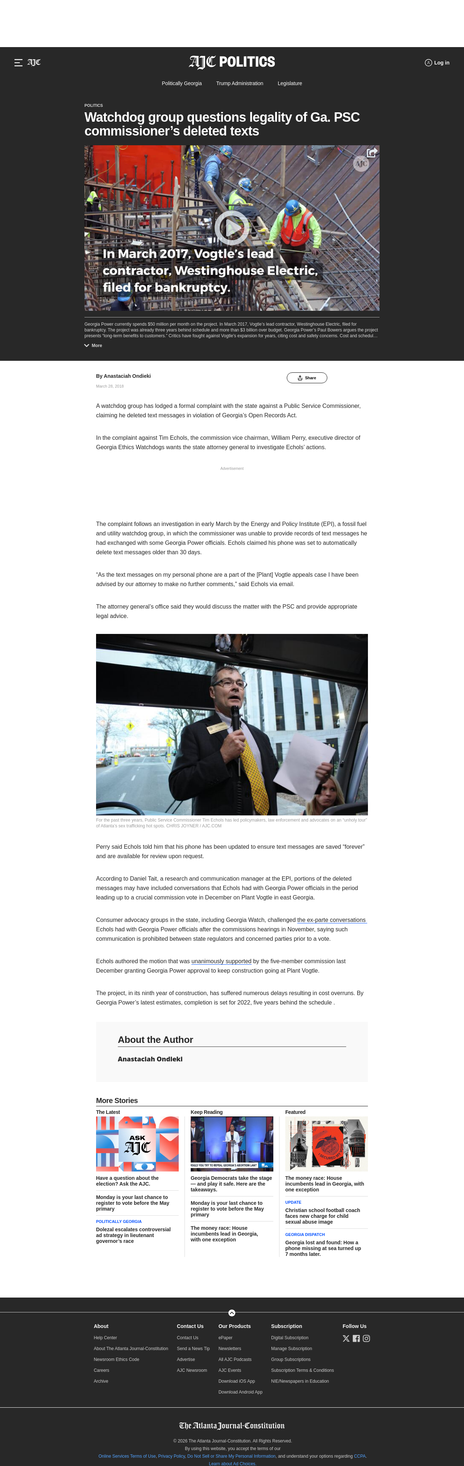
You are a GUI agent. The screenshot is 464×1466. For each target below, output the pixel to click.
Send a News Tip (193, 1348)
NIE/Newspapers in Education (300, 1381)
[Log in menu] (437, 63)
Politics (93, 105)
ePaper (226, 1337)
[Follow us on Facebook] (356, 1338)
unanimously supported (221, 961)
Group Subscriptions (291, 1359)
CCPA (359, 1456)
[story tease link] (137, 1143)
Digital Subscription (289, 1337)
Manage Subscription (291, 1348)
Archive (101, 1381)
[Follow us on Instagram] (366, 1338)
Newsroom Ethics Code (116, 1359)
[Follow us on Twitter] (346, 1338)
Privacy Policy (171, 1456)
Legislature (290, 83)
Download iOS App (237, 1381)
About (101, 1326)
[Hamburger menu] (18, 62)
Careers (101, 1370)
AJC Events (230, 1370)
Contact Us (190, 1326)
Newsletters (230, 1348)
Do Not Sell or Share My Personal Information (231, 1456)
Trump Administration (240, 83)
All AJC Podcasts (235, 1359)
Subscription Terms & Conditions (302, 1370)
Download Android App (240, 1392)
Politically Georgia (182, 83)
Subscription (286, 1326)
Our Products (235, 1326)
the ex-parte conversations (332, 920)
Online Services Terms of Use (127, 1456)
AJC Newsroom (192, 1370)
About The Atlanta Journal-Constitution (131, 1348)
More (94, 345)
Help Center (105, 1337)
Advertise (186, 1359)
